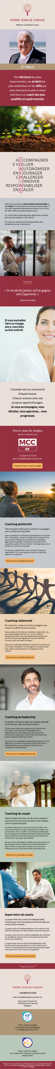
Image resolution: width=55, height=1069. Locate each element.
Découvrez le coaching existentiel (20, 561)
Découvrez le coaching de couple (19, 855)
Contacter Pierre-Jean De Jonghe (27, 466)
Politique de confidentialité (35, 1065)
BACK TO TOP (27, 967)
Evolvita (31, 1067)
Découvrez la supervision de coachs (20, 956)
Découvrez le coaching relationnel (20, 657)
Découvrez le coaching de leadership (21, 754)
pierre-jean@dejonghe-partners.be (27, 458)
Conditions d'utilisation (18, 1065)
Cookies (48, 1065)
